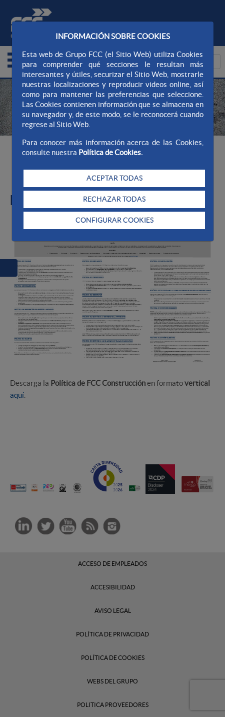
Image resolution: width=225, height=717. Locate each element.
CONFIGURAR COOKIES (115, 220)
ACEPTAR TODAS (114, 178)
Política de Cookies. (110, 152)
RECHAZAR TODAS (114, 199)
